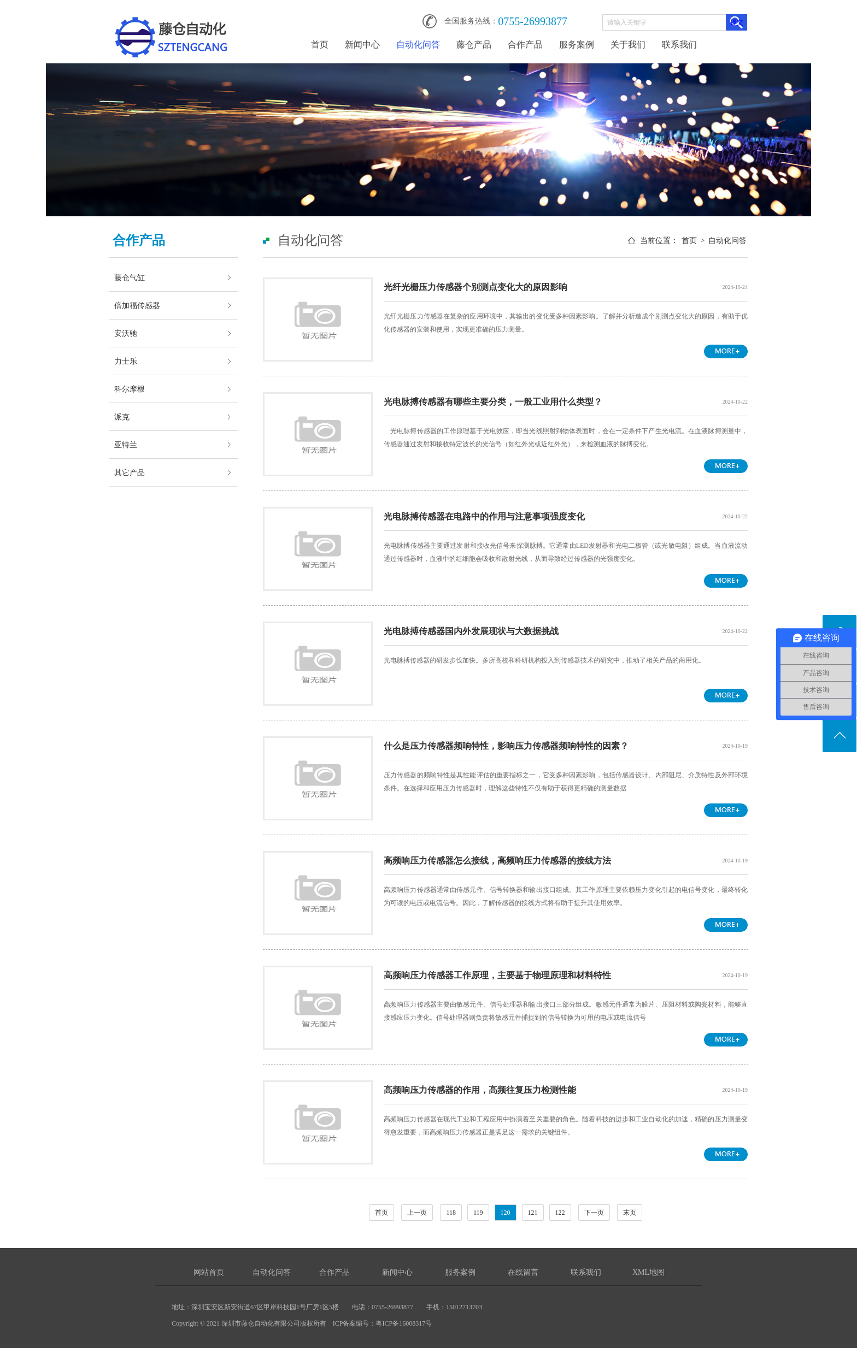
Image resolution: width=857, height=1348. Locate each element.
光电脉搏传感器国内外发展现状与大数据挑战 (471, 631)
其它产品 (129, 472)
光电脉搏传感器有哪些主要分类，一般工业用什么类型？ (493, 401)
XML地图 (648, 1272)
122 (560, 1212)
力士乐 (125, 361)
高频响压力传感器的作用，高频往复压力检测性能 (480, 1090)
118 (451, 1212)
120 (505, 1212)
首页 (319, 44)
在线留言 (523, 1272)
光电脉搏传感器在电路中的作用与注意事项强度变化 (484, 516)
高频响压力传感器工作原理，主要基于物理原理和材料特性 (497, 975)
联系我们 (679, 44)
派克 (122, 416)
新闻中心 (362, 44)
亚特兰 (125, 444)
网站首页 (208, 1272)
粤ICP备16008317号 (403, 1323)
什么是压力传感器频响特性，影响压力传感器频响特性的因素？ (506, 745)
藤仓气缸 (129, 277)
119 (478, 1212)
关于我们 (628, 44)
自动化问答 (418, 44)
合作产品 (525, 44)
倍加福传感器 (137, 305)
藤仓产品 (473, 44)
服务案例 (576, 44)
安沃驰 (125, 333)
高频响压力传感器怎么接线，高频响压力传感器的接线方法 (497, 860)
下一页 (594, 1212)
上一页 (417, 1212)
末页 (629, 1212)
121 (533, 1212)
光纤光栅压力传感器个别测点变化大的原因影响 (475, 287)
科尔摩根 (129, 389)
